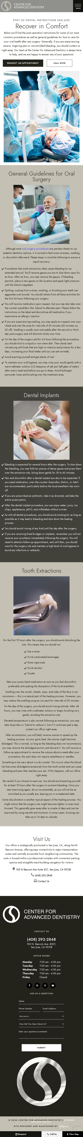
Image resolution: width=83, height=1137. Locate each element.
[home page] (22, 6)
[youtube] (53, 985)
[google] (37, 985)
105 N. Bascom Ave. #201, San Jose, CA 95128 (41, 946)
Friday (26, 977)
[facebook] (29, 985)
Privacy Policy (41, 1121)
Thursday (28, 973)
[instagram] (45, 985)
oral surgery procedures (35, 248)
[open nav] (78, 6)
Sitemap (69, 1120)
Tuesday (28, 966)
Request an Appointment (23, 63)
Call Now (59, 63)
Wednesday (30, 969)
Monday (27, 962)
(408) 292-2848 (41, 939)
